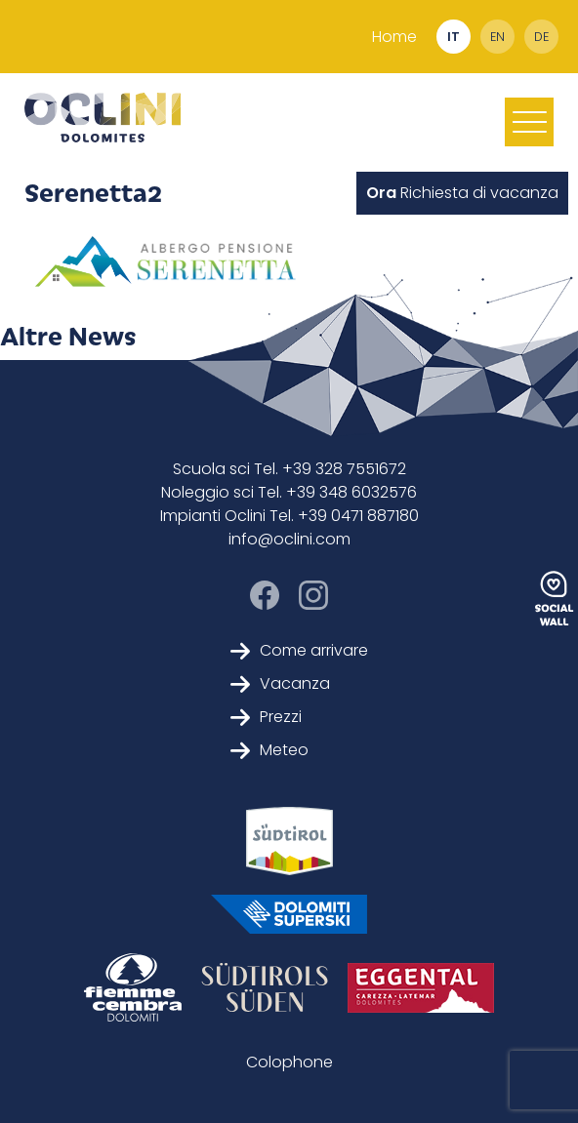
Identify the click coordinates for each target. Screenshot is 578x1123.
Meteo (269, 750)
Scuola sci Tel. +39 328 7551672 (289, 469)
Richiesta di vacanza (462, 192)
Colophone (289, 1062)
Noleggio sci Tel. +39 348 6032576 (289, 492)
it (453, 36)
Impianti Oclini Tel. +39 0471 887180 (289, 515)
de (541, 36)
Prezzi (266, 716)
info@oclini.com (289, 539)
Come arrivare (299, 650)
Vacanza (280, 683)
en (497, 36)
